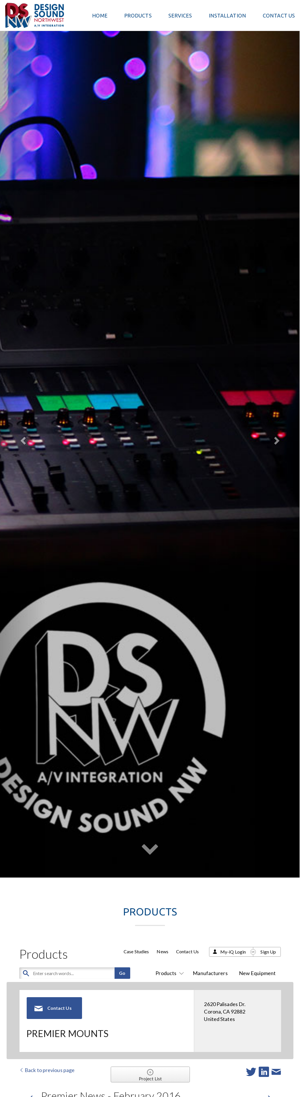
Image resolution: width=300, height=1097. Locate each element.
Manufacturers (210, 973)
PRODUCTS (138, 15)
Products (168, 973)
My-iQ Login (233, 951)
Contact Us (279, 15)
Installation (227, 15)
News (162, 951)
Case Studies (136, 951)
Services (180, 15)
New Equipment (257, 973)
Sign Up (268, 951)
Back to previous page (47, 1070)
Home (99, 15)
